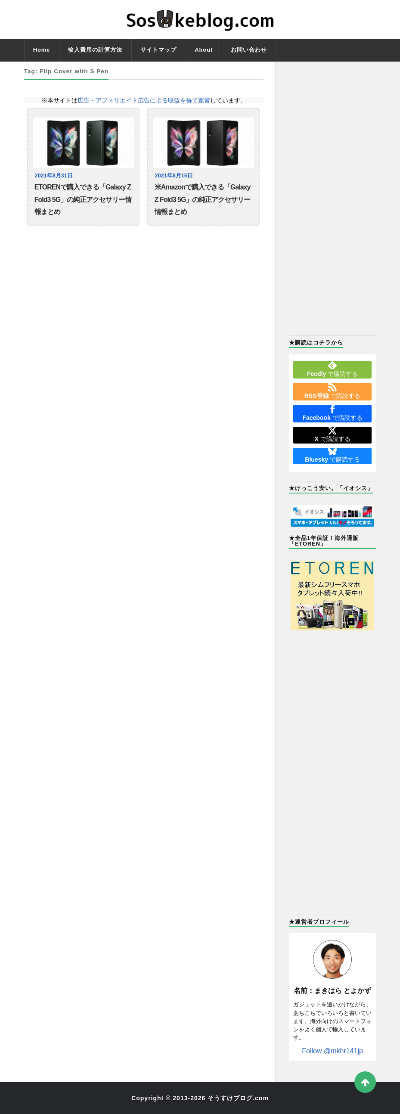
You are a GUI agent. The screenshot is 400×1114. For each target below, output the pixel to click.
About (204, 50)
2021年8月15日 (174, 176)
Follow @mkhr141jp (332, 1051)
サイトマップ (158, 50)
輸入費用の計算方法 (95, 50)
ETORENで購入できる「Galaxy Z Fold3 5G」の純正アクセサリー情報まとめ (82, 199)
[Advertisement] (332, 197)
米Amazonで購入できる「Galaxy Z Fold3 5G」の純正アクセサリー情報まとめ (203, 199)
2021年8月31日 (54, 176)
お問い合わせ (249, 50)
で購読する (332, 369)
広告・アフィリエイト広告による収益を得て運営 (144, 100)
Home (41, 50)
